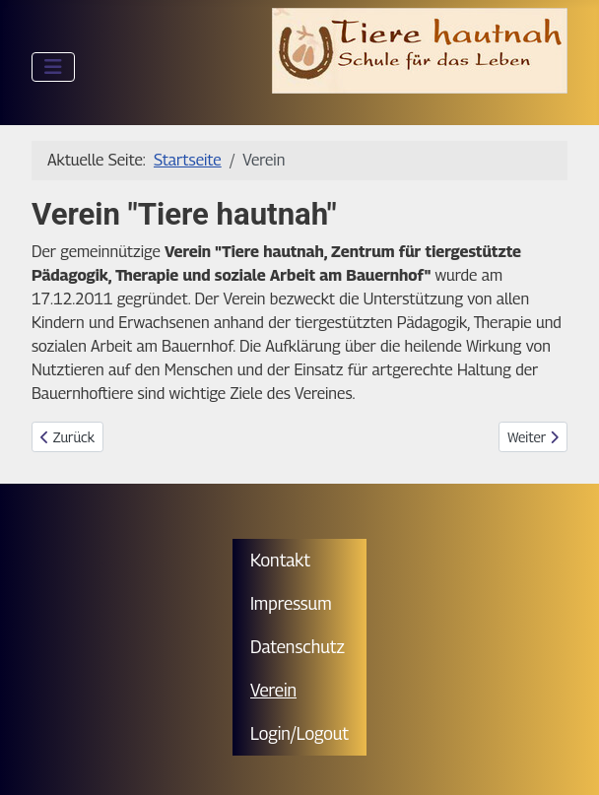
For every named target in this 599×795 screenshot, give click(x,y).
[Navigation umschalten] (53, 67)
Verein (273, 690)
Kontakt (280, 560)
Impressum (291, 603)
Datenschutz (297, 646)
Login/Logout (299, 733)
